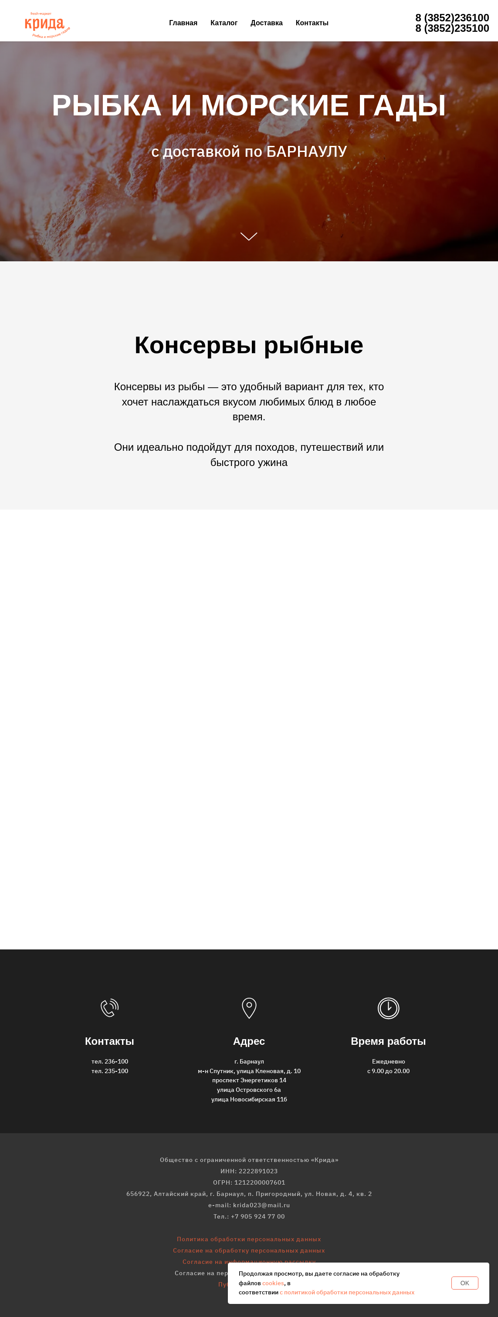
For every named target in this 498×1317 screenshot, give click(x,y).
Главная (183, 23)
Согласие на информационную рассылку (249, 1262)
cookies (273, 1283)
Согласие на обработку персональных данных (249, 1250)
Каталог (223, 23)
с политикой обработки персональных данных (347, 1292)
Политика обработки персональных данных (249, 1239)
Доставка (267, 23)
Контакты (312, 23)
